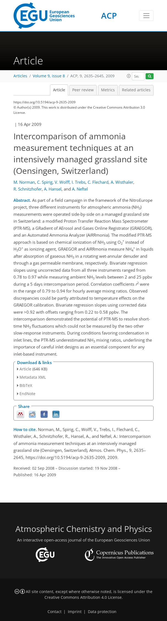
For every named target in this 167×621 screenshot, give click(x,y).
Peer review (83, 89)
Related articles (136, 89)
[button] (129, 75)
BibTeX (26, 385)
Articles (20, 75)
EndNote (27, 393)
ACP (109, 15)
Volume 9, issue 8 (49, 75)
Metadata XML (33, 377)
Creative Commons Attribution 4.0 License (83, 597)
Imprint (75, 611)
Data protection (102, 611)
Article (59, 89)
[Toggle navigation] (146, 15)
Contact (55, 611)
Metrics (108, 89)
